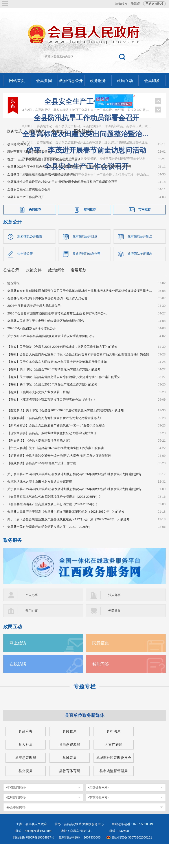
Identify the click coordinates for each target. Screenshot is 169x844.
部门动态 (37, 131)
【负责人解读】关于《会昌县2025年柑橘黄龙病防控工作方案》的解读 (55, 448)
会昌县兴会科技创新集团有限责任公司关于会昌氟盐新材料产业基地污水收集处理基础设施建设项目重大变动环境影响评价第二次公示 (79, 291)
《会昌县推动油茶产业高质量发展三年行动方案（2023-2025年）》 (53, 504)
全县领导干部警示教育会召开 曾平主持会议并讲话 (41, 174)
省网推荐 (90, 209)
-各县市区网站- (16, 807)
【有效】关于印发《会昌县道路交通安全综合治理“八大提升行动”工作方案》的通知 (63, 377)
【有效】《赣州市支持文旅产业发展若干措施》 (39, 392)
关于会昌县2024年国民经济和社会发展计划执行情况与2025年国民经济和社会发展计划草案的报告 (74, 489)
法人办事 (114, 595)
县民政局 (69, 731)
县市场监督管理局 (113, 771)
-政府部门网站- (16, 797)
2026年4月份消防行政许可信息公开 (31, 328)
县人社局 (25, 744)
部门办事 (32, 610)
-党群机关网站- (98, 787)
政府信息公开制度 (140, 236)
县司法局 (114, 731)
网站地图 (19, 837)
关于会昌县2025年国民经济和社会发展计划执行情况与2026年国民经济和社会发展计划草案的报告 (74, 474)
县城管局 (69, 758)
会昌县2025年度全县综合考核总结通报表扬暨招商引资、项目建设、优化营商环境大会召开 (69, 166)
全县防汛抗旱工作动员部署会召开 (86, 118)
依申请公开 (25, 253)
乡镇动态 (59, 131)
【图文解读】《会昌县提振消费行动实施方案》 (39, 440)
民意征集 (100, 643)
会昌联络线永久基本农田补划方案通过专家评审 (39, 481)
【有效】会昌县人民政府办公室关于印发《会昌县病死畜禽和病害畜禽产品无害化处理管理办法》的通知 (78, 354)
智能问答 (100, 664)
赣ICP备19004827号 (40, 837)
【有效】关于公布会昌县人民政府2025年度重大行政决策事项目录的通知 (57, 362)
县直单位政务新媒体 (84, 715)
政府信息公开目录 (85, 236)
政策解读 (56, 270)
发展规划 (78, 270)
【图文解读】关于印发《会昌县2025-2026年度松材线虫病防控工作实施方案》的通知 (65, 410)
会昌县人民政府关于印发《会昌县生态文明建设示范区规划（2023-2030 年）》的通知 (66, 511)
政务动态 (14, 131)
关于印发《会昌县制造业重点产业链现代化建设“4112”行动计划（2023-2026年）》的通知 (68, 519)
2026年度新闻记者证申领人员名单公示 (33, 305)
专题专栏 (84, 686)
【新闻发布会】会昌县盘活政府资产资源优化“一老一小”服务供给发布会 (56, 425)
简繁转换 (121, 3)
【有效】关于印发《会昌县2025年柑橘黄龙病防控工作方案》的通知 (53, 369)
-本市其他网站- (98, 797)
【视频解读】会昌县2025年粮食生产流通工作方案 (41, 463)
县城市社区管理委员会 (113, 758)
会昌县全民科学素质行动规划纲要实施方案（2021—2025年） (49, 526)
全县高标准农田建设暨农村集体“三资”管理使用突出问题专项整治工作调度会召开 (62, 182)
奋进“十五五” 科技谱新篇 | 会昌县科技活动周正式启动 (44, 159)
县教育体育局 (69, 771)
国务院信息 (84, 131)
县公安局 (25, 771)
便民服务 (114, 610)
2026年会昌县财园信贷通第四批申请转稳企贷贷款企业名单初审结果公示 (57, 313)
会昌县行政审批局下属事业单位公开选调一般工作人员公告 (47, 298)
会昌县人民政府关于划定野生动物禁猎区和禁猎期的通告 (45, 321)
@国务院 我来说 (18, 144)
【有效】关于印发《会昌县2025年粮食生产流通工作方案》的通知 (52, 384)
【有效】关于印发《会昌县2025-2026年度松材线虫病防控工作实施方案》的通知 (62, 346)
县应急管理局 (25, 758)
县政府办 (25, 731)
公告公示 (11, 270)
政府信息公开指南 (29, 236)
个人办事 (32, 595)
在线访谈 (17, 664)
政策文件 (34, 270)
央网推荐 (35, 209)
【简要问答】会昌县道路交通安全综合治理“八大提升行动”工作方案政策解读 (59, 455)
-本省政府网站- (16, 787)
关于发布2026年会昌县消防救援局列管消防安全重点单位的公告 (50, 336)
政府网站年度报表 (140, 253)
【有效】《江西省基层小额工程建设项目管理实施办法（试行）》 (52, 399)
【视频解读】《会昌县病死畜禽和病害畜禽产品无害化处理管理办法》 (55, 418)
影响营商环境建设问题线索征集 (28, 151)
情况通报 (13, 283)
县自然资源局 (69, 744)
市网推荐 (144, 209)
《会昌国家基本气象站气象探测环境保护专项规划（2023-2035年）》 (54, 496)
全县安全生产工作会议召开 (86, 101)
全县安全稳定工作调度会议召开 (28, 189)
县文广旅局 (113, 744)
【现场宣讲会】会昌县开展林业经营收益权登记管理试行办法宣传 (52, 433)
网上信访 (17, 643)
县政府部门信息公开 (86, 253)
